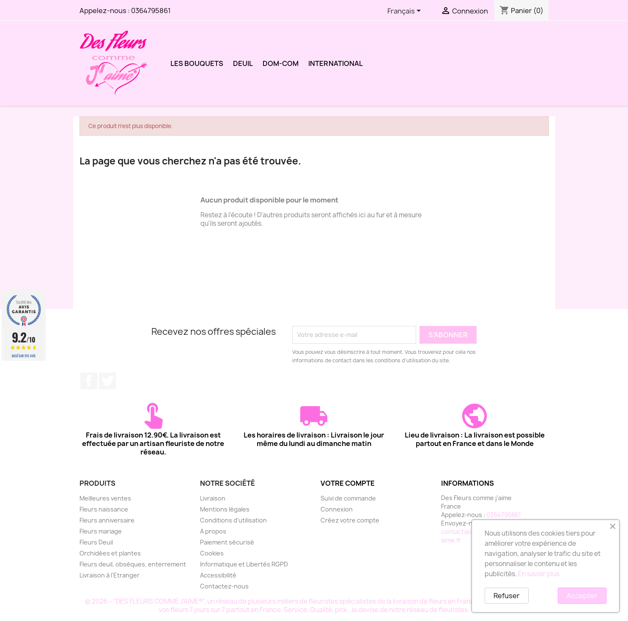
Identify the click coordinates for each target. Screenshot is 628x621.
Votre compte (348, 483)
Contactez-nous (224, 586)
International (335, 63)
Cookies (212, 553)
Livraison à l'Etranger (110, 575)
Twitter (107, 380)
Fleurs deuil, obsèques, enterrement (133, 564)
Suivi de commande (348, 498)
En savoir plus (538, 573)
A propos (213, 531)
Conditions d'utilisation (233, 520)
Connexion (337, 509)
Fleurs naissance (104, 509)
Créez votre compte (350, 520)
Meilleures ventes (105, 498)
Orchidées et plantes (110, 553)
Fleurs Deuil (96, 542)
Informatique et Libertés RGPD (244, 564)
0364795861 (151, 10)
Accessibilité (218, 575)
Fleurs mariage (101, 531)
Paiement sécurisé (227, 542)
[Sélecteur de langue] (405, 11)
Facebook (88, 380)
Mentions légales (225, 509)
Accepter (582, 595)
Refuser (507, 595)
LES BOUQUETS (196, 63)
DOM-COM (281, 63)
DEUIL (243, 63)
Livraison (212, 498)
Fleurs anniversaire (107, 520)
